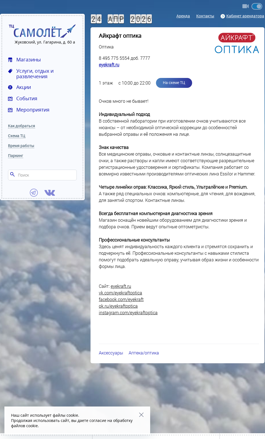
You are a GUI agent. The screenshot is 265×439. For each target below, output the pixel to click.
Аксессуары (111, 353)
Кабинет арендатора (242, 15)
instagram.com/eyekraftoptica (128, 312)
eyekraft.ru (109, 64)
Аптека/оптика (144, 353)
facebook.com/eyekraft (121, 299)
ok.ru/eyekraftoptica (118, 306)
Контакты (205, 15)
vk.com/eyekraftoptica (120, 293)
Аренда (183, 15)
